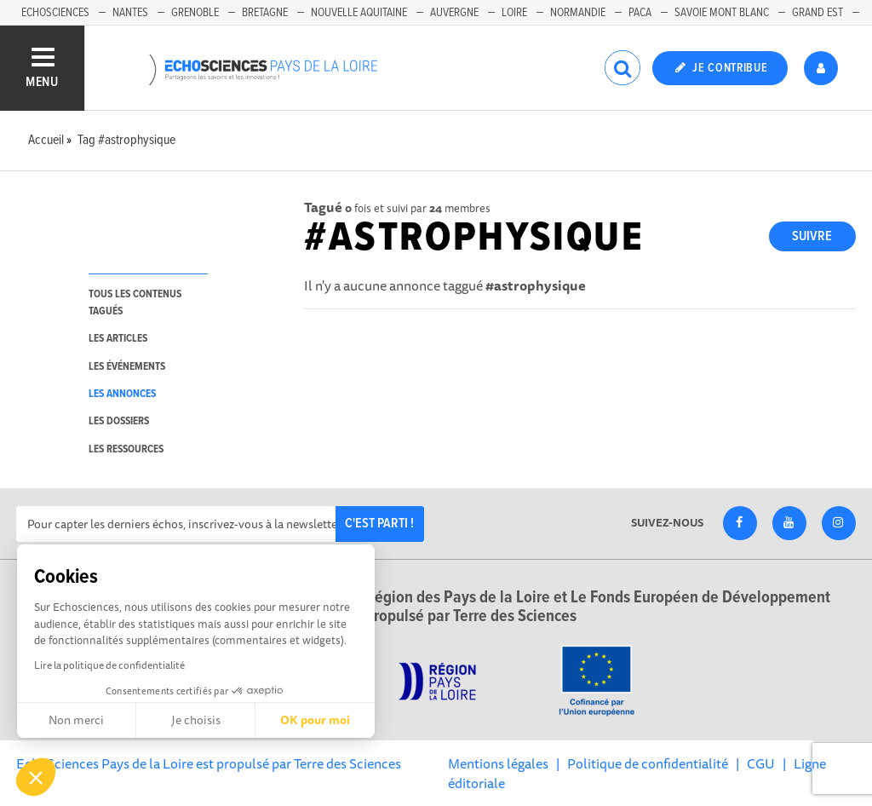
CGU (761, 763)
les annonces (122, 394)
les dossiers (119, 421)
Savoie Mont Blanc (721, 12)
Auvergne (454, 12)
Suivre (812, 236)
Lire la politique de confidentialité (109, 665)
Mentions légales (498, 763)
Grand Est (817, 12)
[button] (35, 777)
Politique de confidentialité (647, 763)
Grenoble (195, 12)
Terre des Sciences (347, 763)
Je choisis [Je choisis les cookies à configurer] (196, 720)
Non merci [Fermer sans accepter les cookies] (76, 720)
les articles (118, 338)
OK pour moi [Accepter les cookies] (315, 720)
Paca (639, 12)
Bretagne (265, 12)
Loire (514, 12)
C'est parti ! (379, 524)
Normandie (577, 12)
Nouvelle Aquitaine (359, 12)
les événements (127, 367)
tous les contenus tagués (135, 302)
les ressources (126, 449)
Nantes (130, 12)
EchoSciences (55, 12)
